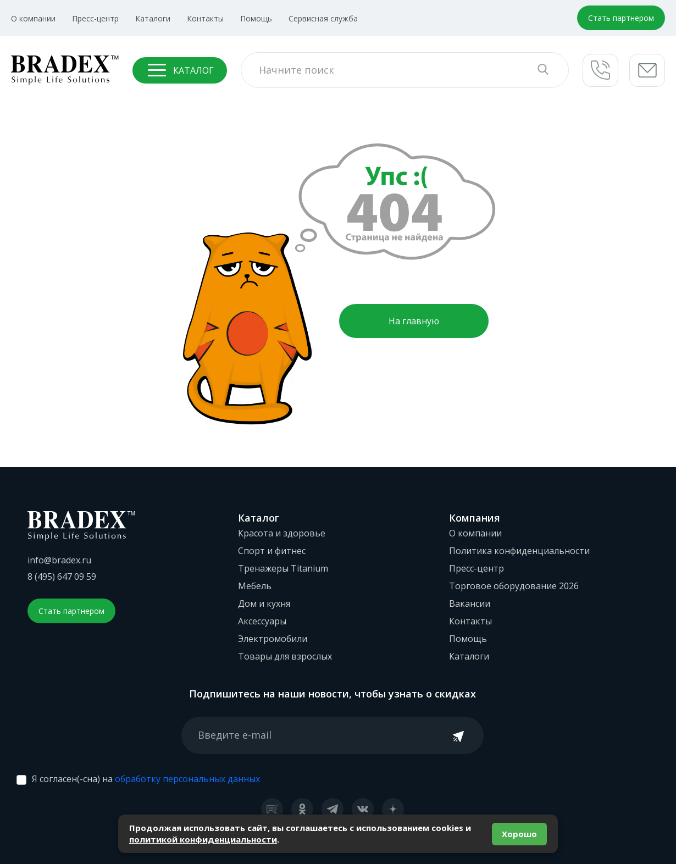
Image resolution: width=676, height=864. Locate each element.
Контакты (205, 18)
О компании (33, 18)
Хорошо (519, 833)
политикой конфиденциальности (203, 839)
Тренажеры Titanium (283, 568)
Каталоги (152, 18)
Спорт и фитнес (272, 551)
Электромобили (272, 639)
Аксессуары (262, 621)
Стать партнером (621, 18)
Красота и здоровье (281, 533)
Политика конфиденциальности (519, 551)
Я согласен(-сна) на (146, 779)
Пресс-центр (95, 18)
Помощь (256, 18)
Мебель (254, 586)
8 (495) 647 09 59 (61, 577)
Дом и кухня (264, 603)
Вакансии (469, 603)
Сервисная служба (323, 18)
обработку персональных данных (187, 779)
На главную (414, 321)
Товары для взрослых (285, 656)
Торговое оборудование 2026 (514, 586)
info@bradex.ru (59, 560)
